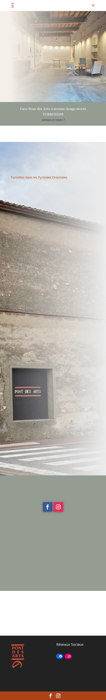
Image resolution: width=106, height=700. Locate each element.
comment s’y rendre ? (53, 119)
